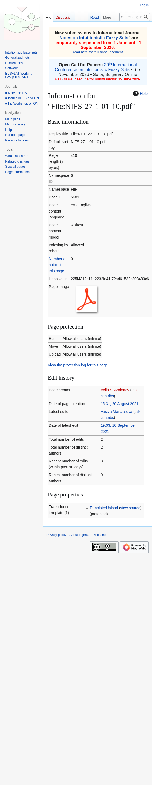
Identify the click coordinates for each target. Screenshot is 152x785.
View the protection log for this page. (78, 365)
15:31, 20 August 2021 (120, 404)
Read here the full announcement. (98, 52)
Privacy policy (56, 535)
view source (130, 508)
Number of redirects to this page (58, 265)
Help (140, 93)
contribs (107, 396)
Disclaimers (101, 535)
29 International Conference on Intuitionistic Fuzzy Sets (96, 67)
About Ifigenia (79, 535)
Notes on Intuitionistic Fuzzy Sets (93, 37)
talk (134, 390)
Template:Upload (104, 508)
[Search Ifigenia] (134, 17)
